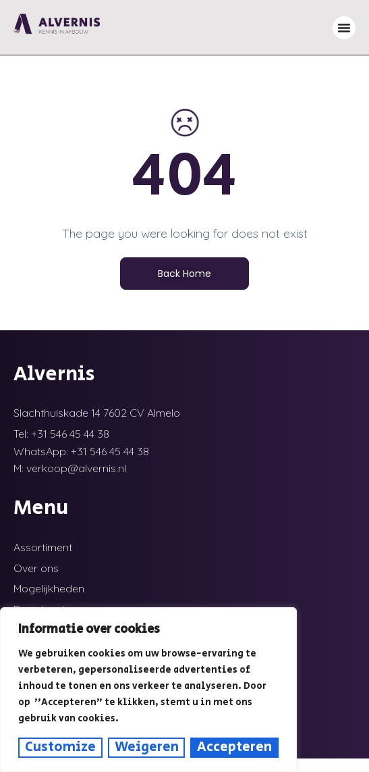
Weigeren (147, 747)
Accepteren (234, 747)
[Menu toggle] (344, 27)
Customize (60, 747)
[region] (148, 689)
